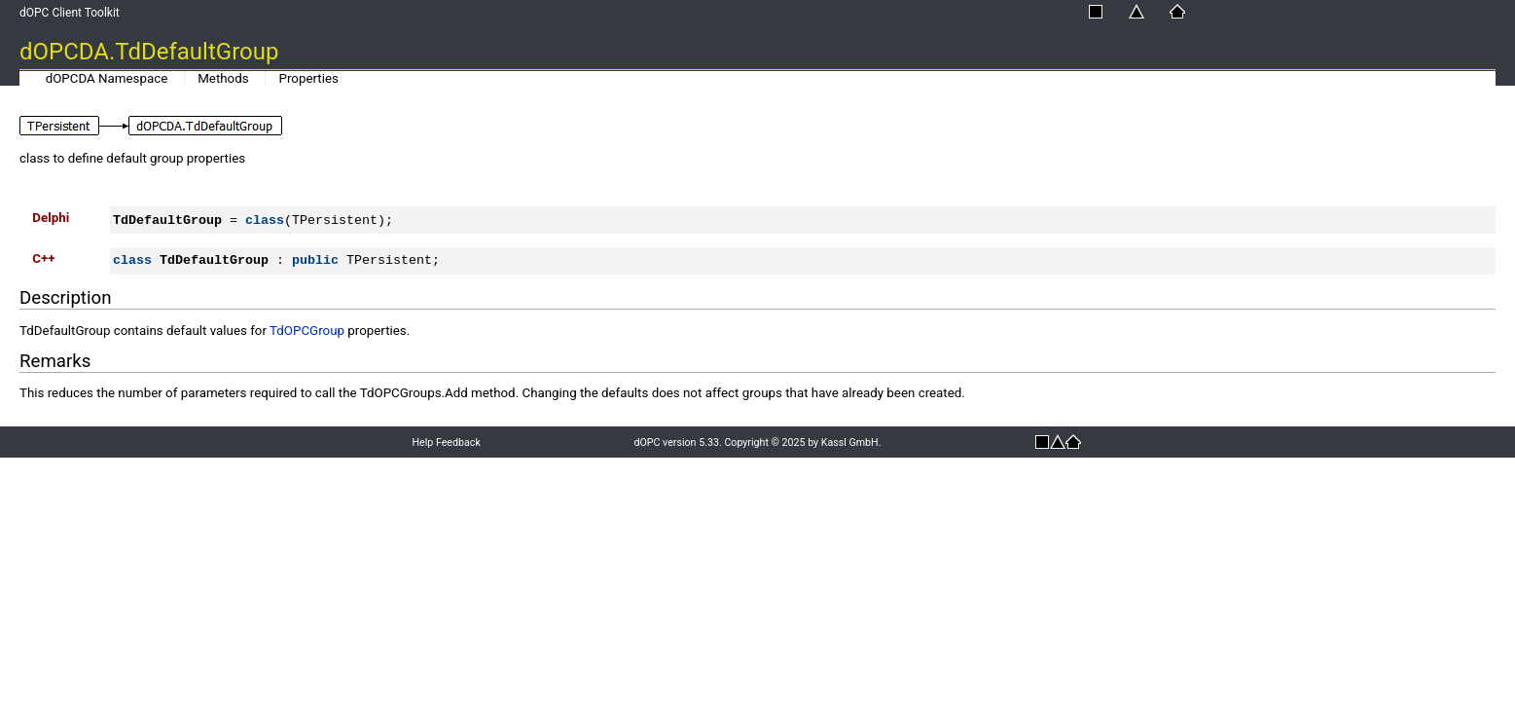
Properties (309, 78)
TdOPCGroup (307, 330)
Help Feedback (446, 442)
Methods (223, 78)
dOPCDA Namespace (107, 78)
